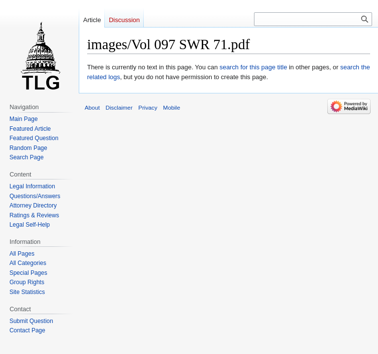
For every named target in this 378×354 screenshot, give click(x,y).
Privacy (148, 107)
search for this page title (253, 67)
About (92, 107)
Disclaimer (118, 107)
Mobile (171, 107)
